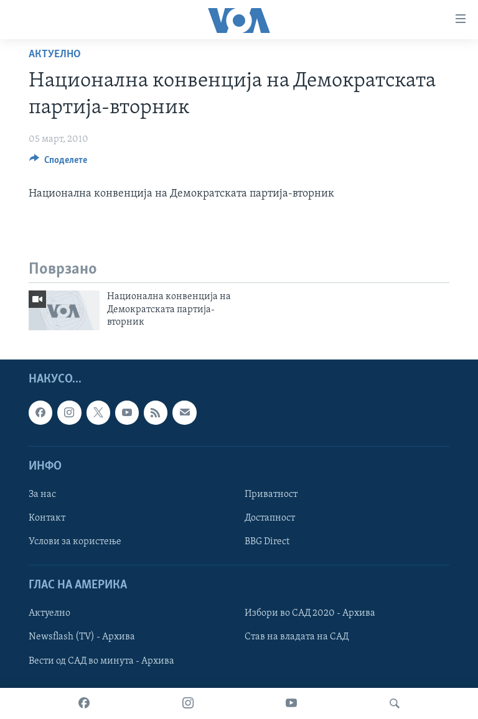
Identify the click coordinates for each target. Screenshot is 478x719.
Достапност (270, 518)
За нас (42, 494)
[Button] (58, 163)
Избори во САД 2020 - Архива (310, 613)
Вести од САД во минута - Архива (101, 661)
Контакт (47, 518)
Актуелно (55, 54)
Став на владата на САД (297, 637)
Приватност (271, 494)
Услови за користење (75, 542)
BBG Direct (267, 542)
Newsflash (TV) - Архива (82, 637)
